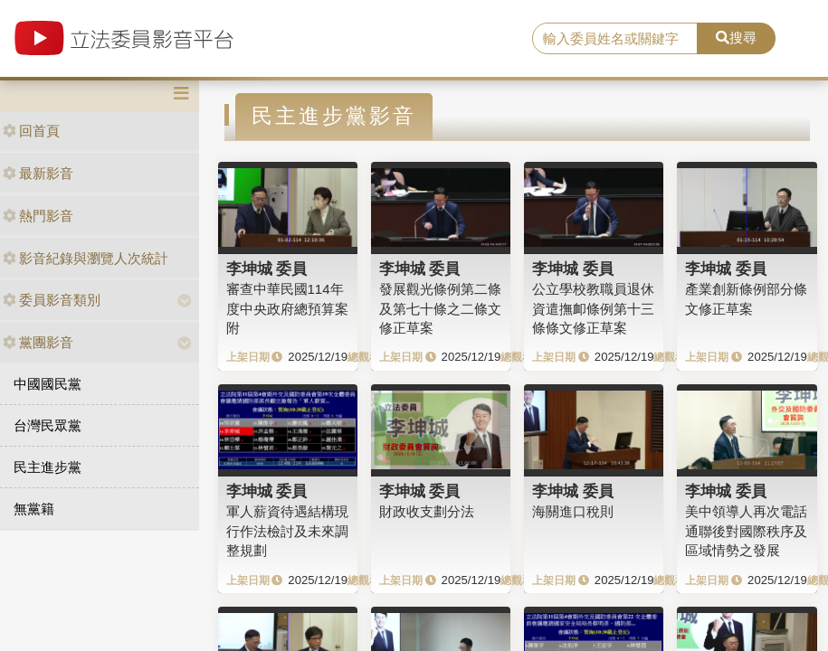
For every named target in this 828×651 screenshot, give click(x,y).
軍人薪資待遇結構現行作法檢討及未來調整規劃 (287, 531)
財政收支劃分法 (426, 511)
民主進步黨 (47, 467)
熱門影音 (38, 215)
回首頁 (31, 130)
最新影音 (38, 173)
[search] (615, 39)
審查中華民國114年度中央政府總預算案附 (287, 308)
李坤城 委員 (267, 268)
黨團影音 (38, 342)
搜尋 (736, 37)
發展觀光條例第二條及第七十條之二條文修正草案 (440, 308)
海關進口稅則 (573, 511)
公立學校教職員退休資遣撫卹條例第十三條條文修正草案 (593, 308)
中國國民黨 (47, 384)
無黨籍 (34, 508)
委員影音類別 (51, 299)
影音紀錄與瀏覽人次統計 (85, 258)
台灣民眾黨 (47, 425)
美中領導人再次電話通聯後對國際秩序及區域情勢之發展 (746, 531)
